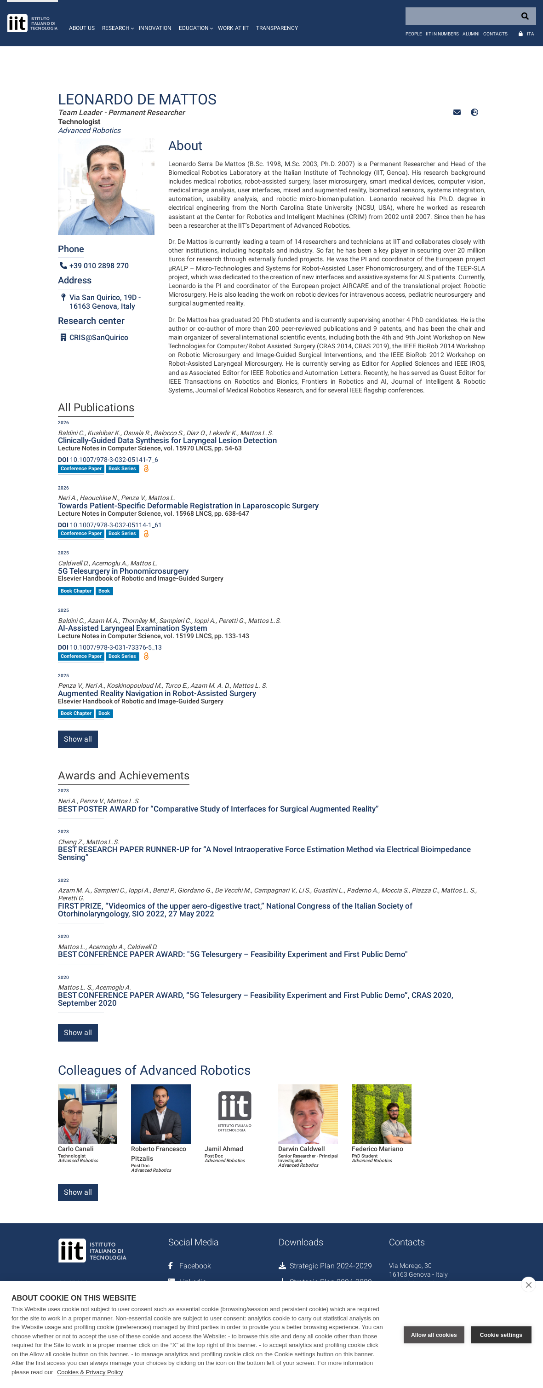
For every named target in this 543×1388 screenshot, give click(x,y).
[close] (528, 1284)
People (414, 33)
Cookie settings (501, 1334)
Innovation (155, 28)
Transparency (277, 28)
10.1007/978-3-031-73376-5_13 (110, 647)
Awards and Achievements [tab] (123, 776)
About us (82, 28)
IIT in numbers (442, 33)
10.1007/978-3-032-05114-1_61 (110, 525)
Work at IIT (233, 28)
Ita (530, 33)
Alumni (471, 33)
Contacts (495, 33)
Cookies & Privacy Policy (90, 1372)
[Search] (471, 16)
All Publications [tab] (96, 408)
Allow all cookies (434, 1334)
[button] (116, 23)
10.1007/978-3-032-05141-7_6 (108, 459)
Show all (78, 739)
